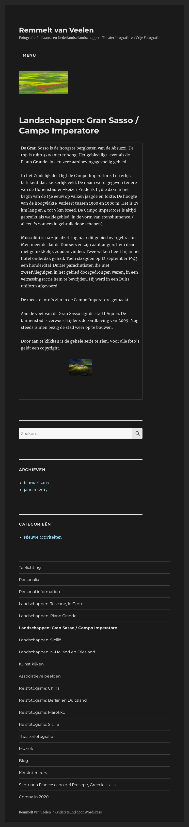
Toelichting (30, 567)
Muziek (26, 748)
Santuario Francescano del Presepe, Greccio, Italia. (67, 784)
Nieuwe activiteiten (43, 537)
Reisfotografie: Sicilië (39, 724)
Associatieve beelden (40, 676)
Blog (23, 760)
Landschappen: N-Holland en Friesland (57, 652)
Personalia (29, 579)
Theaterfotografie (36, 736)
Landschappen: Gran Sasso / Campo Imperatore (68, 628)
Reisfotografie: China (39, 688)
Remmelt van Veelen (56, 30)
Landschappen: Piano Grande (48, 615)
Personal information (39, 591)
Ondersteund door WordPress (78, 812)
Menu (29, 55)
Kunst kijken (31, 664)
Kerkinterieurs (33, 772)
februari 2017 (36, 482)
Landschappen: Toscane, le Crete (51, 603)
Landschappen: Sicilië (40, 640)
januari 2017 (35, 489)
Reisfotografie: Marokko (42, 712)
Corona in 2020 (34, 796)
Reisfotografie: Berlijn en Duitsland (53, 700)
